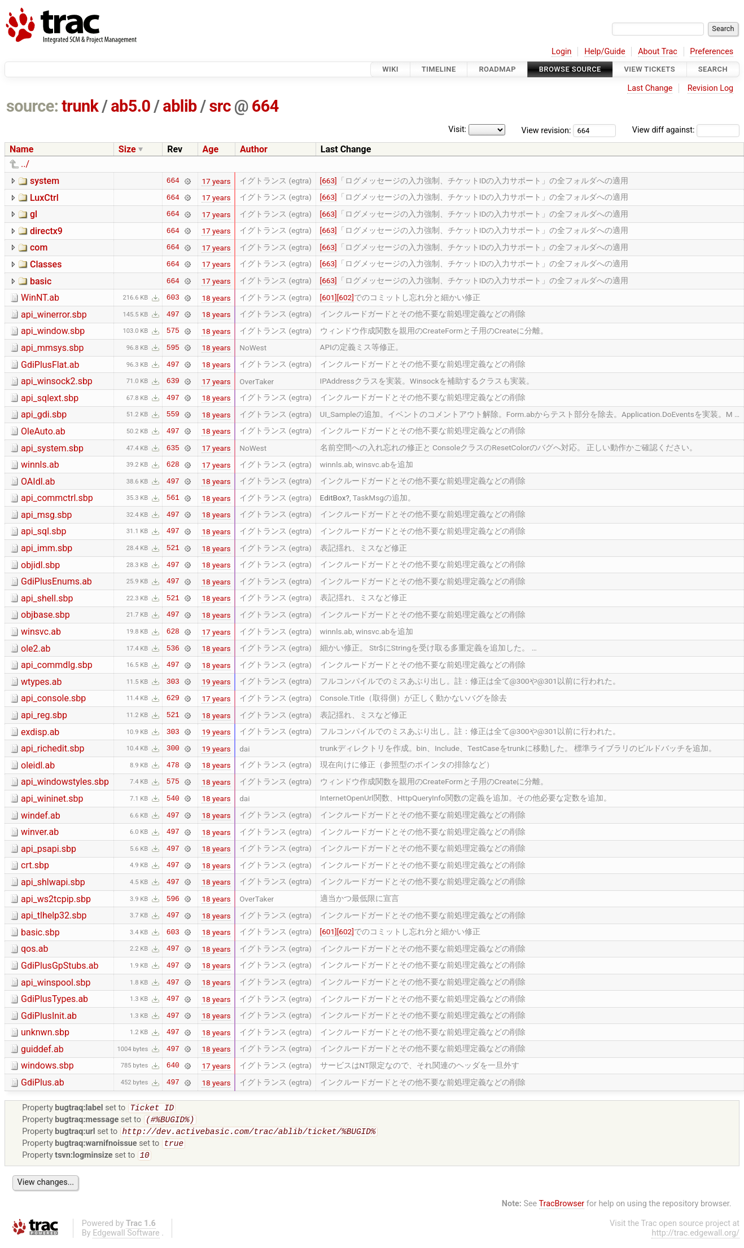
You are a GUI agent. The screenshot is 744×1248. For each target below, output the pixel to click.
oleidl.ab (38, 765)
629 (173, 698)
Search (713, 69)
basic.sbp (40, 932)
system (44, 180)
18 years (216, 297)
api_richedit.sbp (52, 748)
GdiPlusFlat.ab (50, 364)
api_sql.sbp (43, 531)
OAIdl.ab (38, 481)
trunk (80, 106)
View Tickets (649, 69)
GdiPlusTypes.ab (54, 999)
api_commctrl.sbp (57, 498)
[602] (345, 297)
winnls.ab (40, 464)
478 (173, 765)
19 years (216, 681)
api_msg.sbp (46, 514)
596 (173, 899)
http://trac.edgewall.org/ (695, 1238)
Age (211, 149)
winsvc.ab (41, 631)
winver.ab (40, 832)
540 (173, 798)
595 (173, 347)
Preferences (711, 51)
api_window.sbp (53, 331)
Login (562, 51)
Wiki (390, 69)
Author (254, 149)
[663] (328, 180)
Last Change (649, 88)
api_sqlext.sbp (49, 398)
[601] (328, 297)
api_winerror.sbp (54, 314)
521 (173, 548)
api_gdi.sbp (44, 414)
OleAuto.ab (43, 431)
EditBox (333, 497)
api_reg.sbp (44, 715)
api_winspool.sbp (55, 982)
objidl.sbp (40, 565)
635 (173, 448)
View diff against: (685, 130)
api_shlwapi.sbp (53, 882)
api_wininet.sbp (52, 798)
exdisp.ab (40, 732)
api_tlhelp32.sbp (54, 915)
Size (127, 149)
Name (21, 149)
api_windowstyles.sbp (65, 781)
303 (173, 681)
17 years (216, 181)
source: (32, 106)
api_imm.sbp (46, 548)
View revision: (546, 130)
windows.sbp (47, 1065)
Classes (46, 264)
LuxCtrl (44, 197)
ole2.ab (35, 648)
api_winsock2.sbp (57, 381)
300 (173, 749)
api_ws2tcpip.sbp (56, 899)
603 (173, 298)
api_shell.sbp (47, 598)
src (220, 106)
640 (173, 1066)
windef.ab (40, 815)
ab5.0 (130, 106)
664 (265, 106)
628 (173, 465)
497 (173, 314)
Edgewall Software (126, 1238)
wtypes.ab (41, 681)
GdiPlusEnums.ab (56, 581)
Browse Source (570, 69)
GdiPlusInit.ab (49, 1015)
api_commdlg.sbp (57, 665)
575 (173, 331)
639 (173, 381)
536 (173, 648)
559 (173, 415)
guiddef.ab (42, 1049)
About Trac (657, 51)
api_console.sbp (53, 698)
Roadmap (497, 69)
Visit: (457, 129)
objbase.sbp (45, 614)
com (38, 247)
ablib (179, 106)
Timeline (439, 69)
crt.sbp (35, 865)
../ (25, 164)
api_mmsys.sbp (52, 347)
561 (173, 498)
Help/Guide (604, 51)
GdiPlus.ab (42, 1082)
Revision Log (711, 88)
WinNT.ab (40, 297)
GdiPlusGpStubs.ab (59, 965)
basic (40, 281)
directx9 (46, 231)
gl (33, 214)
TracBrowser (562, 1209)
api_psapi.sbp (48, 848)
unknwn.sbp (45, 1032)
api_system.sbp (52, 448)
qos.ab (34, 948)
